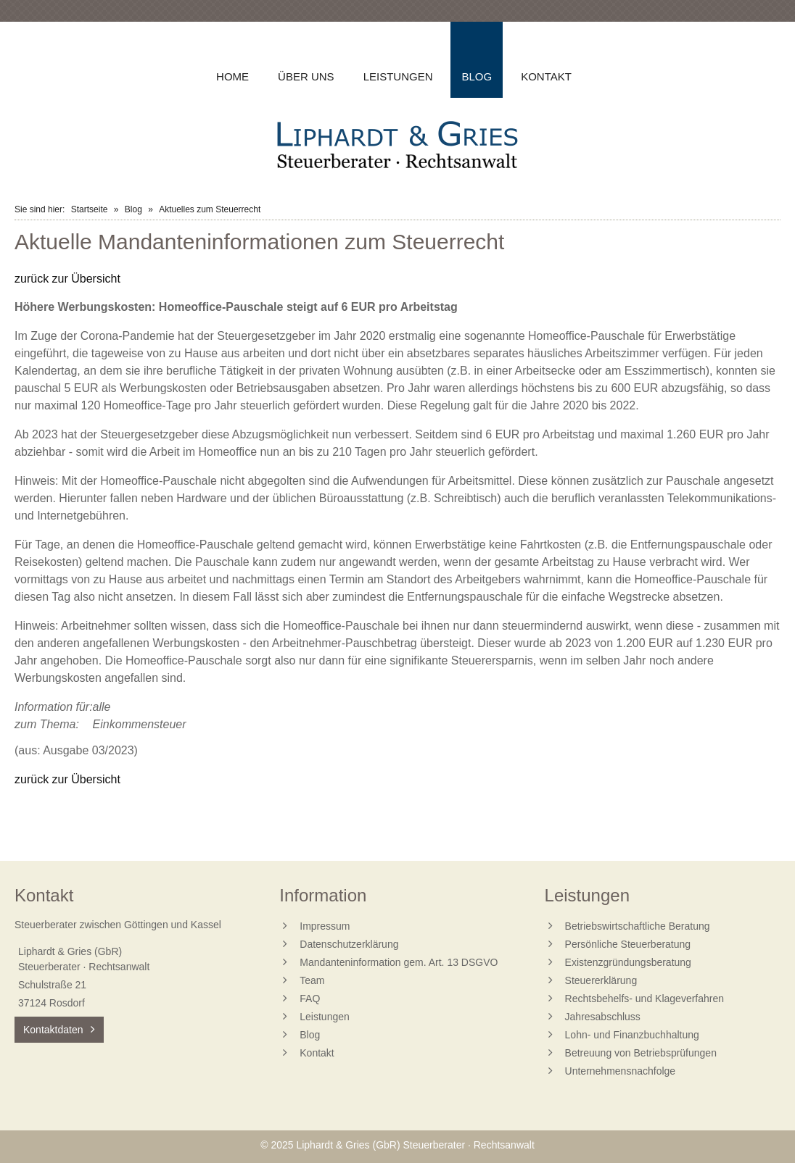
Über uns (306, 76)
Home (232, 76)
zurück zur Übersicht (67, 278)
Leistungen (398, 76)
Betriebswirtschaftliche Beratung (637, 926)
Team (312, 980)
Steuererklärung (601, 980)
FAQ (310, 998)
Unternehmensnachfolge (620, 1071)
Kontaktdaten (53, 1029)
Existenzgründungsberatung (628, 962)
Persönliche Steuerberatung (628, 944)
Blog (133, 209)
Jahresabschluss (602, 1016)
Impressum (325, 926)
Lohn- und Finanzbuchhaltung (632, 1035)
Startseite (89, 209)
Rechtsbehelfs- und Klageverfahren (644, 998)
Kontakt (546, 76)
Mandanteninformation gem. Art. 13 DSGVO (399, 962)
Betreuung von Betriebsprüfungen (641, 1053)
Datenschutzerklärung (349, 944)
